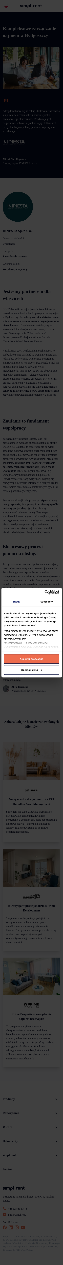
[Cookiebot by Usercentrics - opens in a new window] (45, 592)
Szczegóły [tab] (46, 601)
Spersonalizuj (31, 669)
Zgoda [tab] (16, 601)
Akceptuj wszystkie (31, 658)
